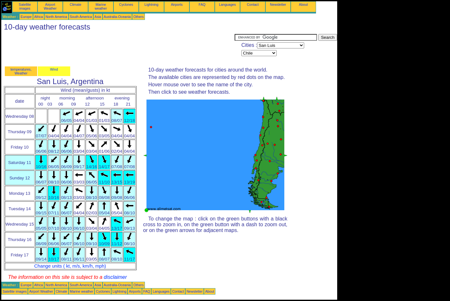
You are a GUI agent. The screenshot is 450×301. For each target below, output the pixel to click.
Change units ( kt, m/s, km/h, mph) (70, 266)
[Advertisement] (118, 48)
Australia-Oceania (117, 17)
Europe (26, 17)
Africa (38, 17)
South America (81, 17)
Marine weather (101, 6)
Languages (227, 4)
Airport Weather (50, 6)
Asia (98, 17)
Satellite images (25, 6)
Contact (253, 4)
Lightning (151, 4)
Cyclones (126, 4)
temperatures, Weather (21, 71)
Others (138, 17)
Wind (54, 69)
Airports (177, 4)
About (303, 4)
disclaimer (115, 277)
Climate (75, 4)
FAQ (202, 4)
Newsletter (278, 4)
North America (56, 17)
